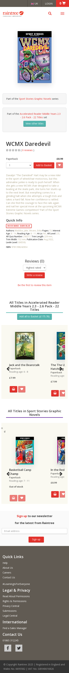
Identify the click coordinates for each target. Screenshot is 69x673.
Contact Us (9, 577)
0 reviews (27, 150)
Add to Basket (44, 165)
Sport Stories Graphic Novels (35, 98)
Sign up (36, 539)
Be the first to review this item (35, 285)
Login (49, 3)
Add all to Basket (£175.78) (34, 316)
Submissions (10, 610)
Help (5, 562)
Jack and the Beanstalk (24, 365)
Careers (7, 572)
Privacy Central (11, 606)
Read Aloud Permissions (16, 596)
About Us (8, 567)
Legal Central (10, 615)
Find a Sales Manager (15, 628)
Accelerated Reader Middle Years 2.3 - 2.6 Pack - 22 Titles (40, 115)
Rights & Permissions (14, 601)
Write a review (35, 275)
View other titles (35, 123)
